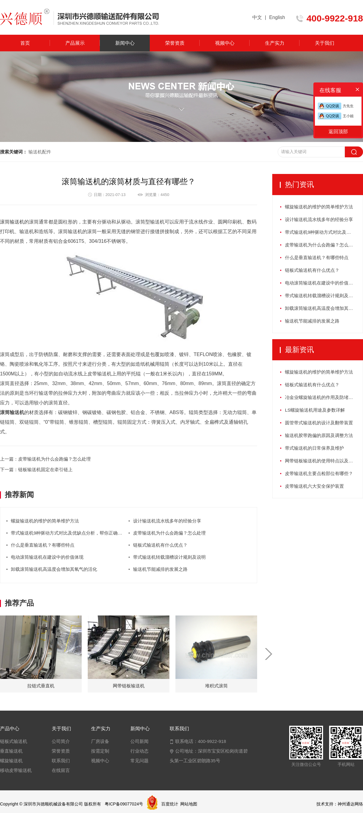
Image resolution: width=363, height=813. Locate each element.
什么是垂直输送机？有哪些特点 (42, 545)
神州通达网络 (350, 804)
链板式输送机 (13, 741)
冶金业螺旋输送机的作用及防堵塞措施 (323, 397)
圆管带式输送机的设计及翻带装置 (319, 422)
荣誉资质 (175, 43)
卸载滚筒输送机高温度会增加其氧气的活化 (54, 569)
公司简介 (61, 741)
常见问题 (139, 760)
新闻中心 (125, 43)
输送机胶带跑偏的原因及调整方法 (319, 435)
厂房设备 (100, 741)
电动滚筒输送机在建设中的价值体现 (47, 557)
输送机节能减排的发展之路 (160, 569)
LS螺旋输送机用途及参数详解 (315, 410)
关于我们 (324, 43)
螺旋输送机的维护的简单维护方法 (45, 520)
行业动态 (139, 751)
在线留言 (61, 770)
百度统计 (169, 804)
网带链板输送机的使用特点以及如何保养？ (324, 460)
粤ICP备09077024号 (124, 804)
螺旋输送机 (11, 760)
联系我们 (61, 760)
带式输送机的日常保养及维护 (314, 448)
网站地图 (188, 804)
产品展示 (75, 43)
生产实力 (274, 43)
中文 (257, 17)
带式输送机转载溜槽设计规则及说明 (169, 557)
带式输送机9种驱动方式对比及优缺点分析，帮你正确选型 (69, 532)
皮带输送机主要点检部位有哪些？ (319, 473)
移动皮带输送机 (16, 770)
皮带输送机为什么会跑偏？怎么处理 (169, 532)
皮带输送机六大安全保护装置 (314, 486)
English (277, 17)
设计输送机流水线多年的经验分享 (167, 520)
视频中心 (224, 43)
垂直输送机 (11, 751)
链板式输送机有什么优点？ (160, 545)
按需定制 (100, 751)
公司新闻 (139, 741)
